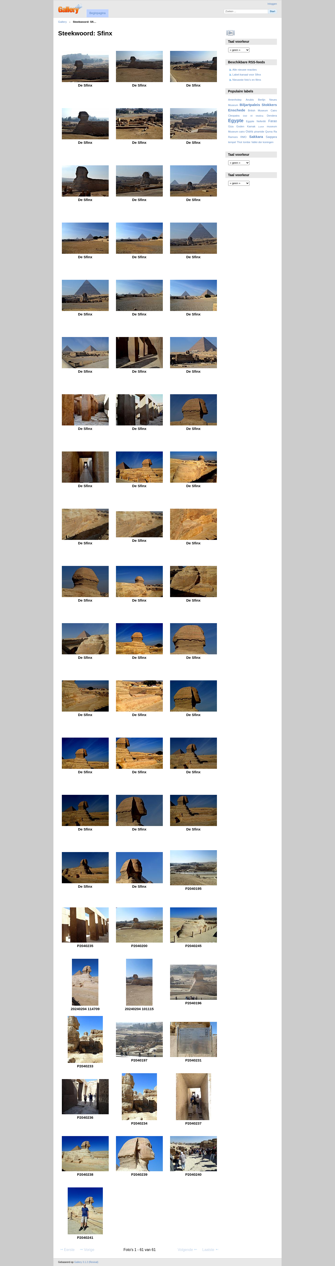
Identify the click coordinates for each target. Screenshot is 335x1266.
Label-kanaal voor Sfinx (246, 74)
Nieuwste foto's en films (246, 79)
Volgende (187, 1249)
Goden (240, 126)
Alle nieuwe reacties (244, 69)
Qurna (268, 131)
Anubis (250, 99)
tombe (246, 142)
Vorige (86, 1249)
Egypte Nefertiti (256, 121)
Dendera (272, 115)
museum (272, 126)
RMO (243, 137)
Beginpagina (97, 13)
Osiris (249, 131)
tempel (232, 142)
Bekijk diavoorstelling (231, 33)
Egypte (235, 120)
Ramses (233, 137)
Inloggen (272, 4)
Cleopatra (234, 115)
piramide (259, 131)
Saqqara (271, 137)
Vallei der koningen (262, 142)
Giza (231, 126)
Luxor (261, 126)
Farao (272, 121)
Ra (275, 131)
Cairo (274, 110)
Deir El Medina (253, 115)
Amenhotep (235, 99)
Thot (239, 142)
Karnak (251, 126)
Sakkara (256, 137)
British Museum (258, 110)
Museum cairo (236, 131)
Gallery (62, 21)
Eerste (67, 1249)
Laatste (210, 1249)
